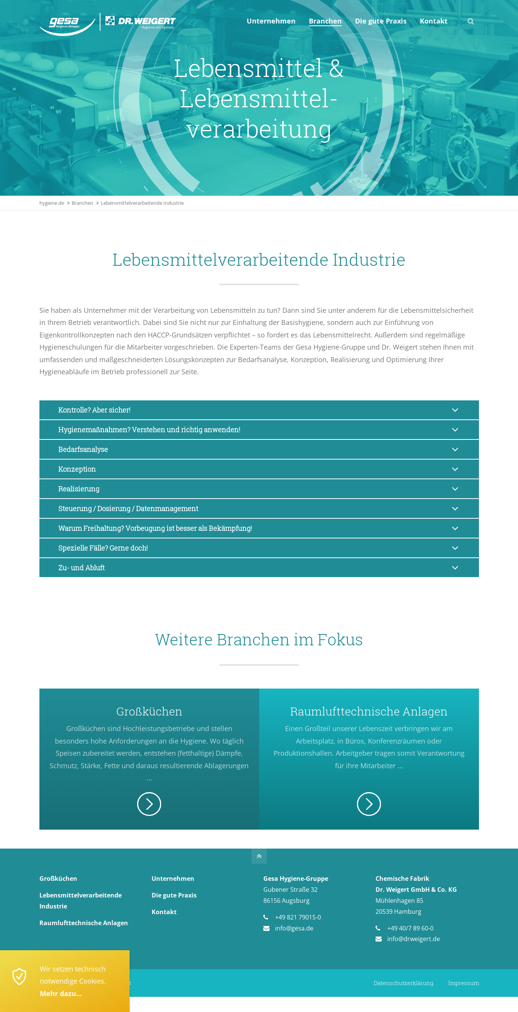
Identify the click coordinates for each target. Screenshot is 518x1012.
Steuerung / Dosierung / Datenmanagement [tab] (128, 508)
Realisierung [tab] (78, 488)
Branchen (82, 203)
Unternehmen (173, 878)
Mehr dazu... (61, 993)
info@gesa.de (294, 928)
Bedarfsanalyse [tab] (83, 449)
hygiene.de (51, 203)
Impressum (463, 983)
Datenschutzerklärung (403, 983)
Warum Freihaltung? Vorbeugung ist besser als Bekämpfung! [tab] (155, 528)
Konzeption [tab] (77, 469)
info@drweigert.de (413, 939)
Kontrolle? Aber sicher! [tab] (94, 409)
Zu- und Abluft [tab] (81, 567)
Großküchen (58, 878)
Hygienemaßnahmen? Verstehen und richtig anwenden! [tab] (149, 429)
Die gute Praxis (174, 895)
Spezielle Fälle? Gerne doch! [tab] (103, 547)
